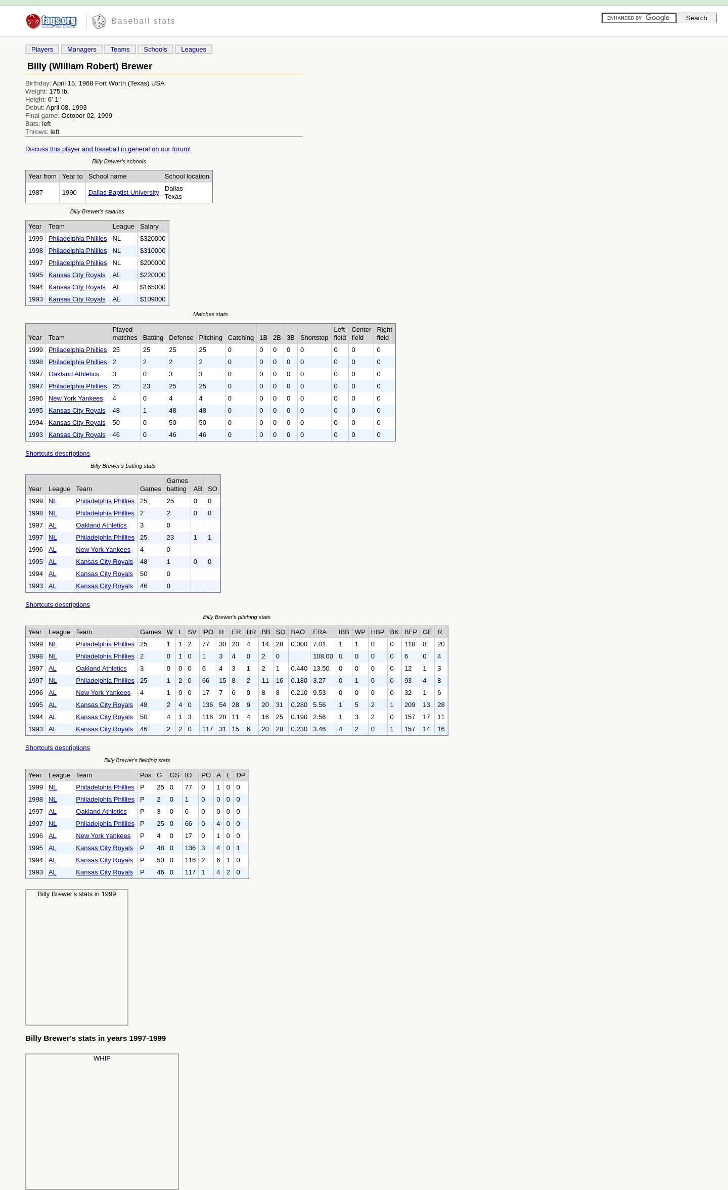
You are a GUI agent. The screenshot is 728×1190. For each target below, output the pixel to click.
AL (53, 525)
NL (53, 501)
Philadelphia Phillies (78, 238)
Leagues (193, 49)
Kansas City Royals (77, 275)
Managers (82, 49)
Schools (155, 49)
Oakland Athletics (74, 374)
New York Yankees (76, 398)
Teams (119, 49)
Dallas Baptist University (123, 192)
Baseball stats (143, 21)
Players (42, 49)
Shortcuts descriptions (57, 453)
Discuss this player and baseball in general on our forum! (108, 149)
